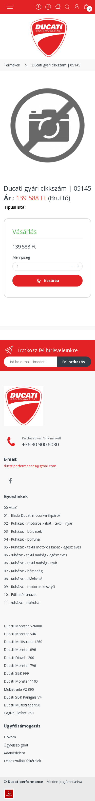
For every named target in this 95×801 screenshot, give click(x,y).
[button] (67, 6)
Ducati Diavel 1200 (19, 657)
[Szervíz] (48, 7)
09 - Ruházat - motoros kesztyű (29, 586)
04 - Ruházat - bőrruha (22, 539)
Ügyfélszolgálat (16, 745)
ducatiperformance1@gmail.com (30, 466)
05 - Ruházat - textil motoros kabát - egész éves (42, 547)
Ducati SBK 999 (16, 673)
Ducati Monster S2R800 (23, 626)
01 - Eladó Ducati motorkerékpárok (32, 515)
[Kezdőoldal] (58, 7)
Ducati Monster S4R (20, 633)
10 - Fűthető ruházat (20, 594)
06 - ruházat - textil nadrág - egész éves (35, 555)
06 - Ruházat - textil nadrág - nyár (30, 562)
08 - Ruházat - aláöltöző (23, 578)
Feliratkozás (73, 361)
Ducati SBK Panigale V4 (23, 697)
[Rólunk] (38, 7)
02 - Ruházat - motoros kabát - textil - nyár (38, 523)
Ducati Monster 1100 (21, 681)
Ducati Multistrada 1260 (23, 641)
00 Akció (10, 507)
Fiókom (10, 737)
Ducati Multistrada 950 (22, 705)
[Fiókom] (77, 6)
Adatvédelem (14, 753)
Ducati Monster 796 (20, 665)
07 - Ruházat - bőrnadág (23, 570)
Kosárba (47, 280)
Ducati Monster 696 (20, 649)
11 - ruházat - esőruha (21, 602)
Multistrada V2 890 (19, 689)
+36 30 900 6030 (40, 444)
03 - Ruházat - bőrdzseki (23, 531)
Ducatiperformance (25, 781)
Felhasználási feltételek (22, 760)
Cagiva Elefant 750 (18, 712)
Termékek (12, 65)
